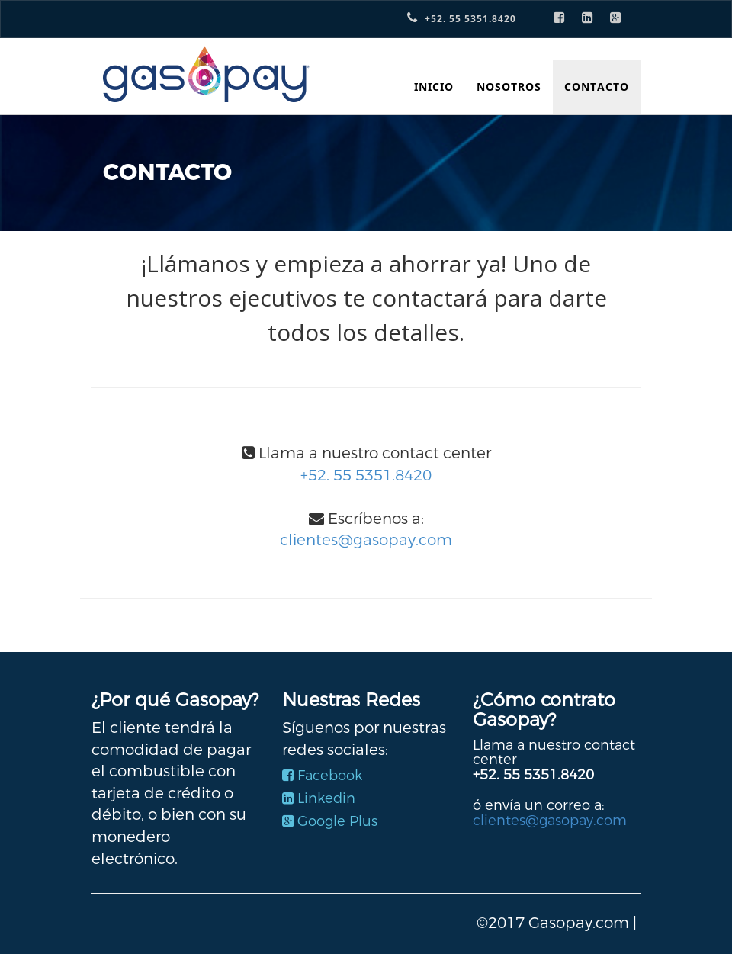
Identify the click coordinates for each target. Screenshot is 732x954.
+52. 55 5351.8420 (366, 475)
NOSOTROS (509, 86)
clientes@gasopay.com (366, 540)
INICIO (434, 86)
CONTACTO (596, 86)
